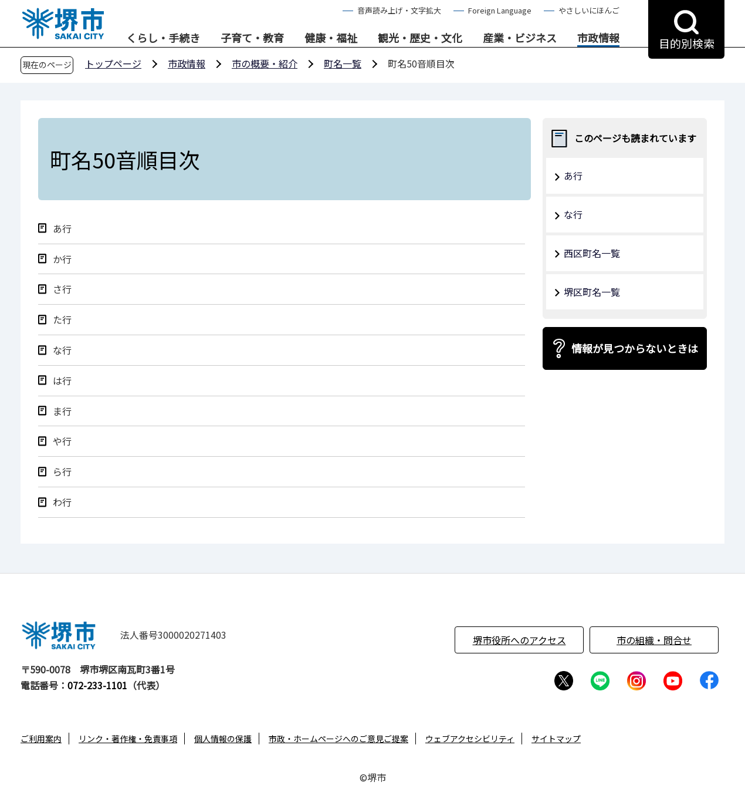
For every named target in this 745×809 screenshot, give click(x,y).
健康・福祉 (330, 38)
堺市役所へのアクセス (519, 640)
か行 (62, 259)
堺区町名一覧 (592, 292)
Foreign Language (499, 10)
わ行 (62, 502)
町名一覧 (342, 63)
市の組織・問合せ (654, 640)
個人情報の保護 (223, 738)
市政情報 (598, 38)
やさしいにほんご (588, 10)
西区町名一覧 (592, 253)
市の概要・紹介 (264, 63)
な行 (62, 350)
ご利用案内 (41, 738)
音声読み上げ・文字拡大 (399, 10)
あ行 (62, 229)
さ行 (62, 289)
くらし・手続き (163, 38)
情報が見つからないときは (634, 348)
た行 (62, 320)
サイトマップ (556, 738)
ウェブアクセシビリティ (469, 738)
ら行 (62, 472)
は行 (62, 381)
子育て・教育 (252, 38)
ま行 (62, 411)
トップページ (113, 63)
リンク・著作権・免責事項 (128, 738)
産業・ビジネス (520, 38)
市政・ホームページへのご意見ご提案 (338, 738)
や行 (62, 441)
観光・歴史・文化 (420, 38)
